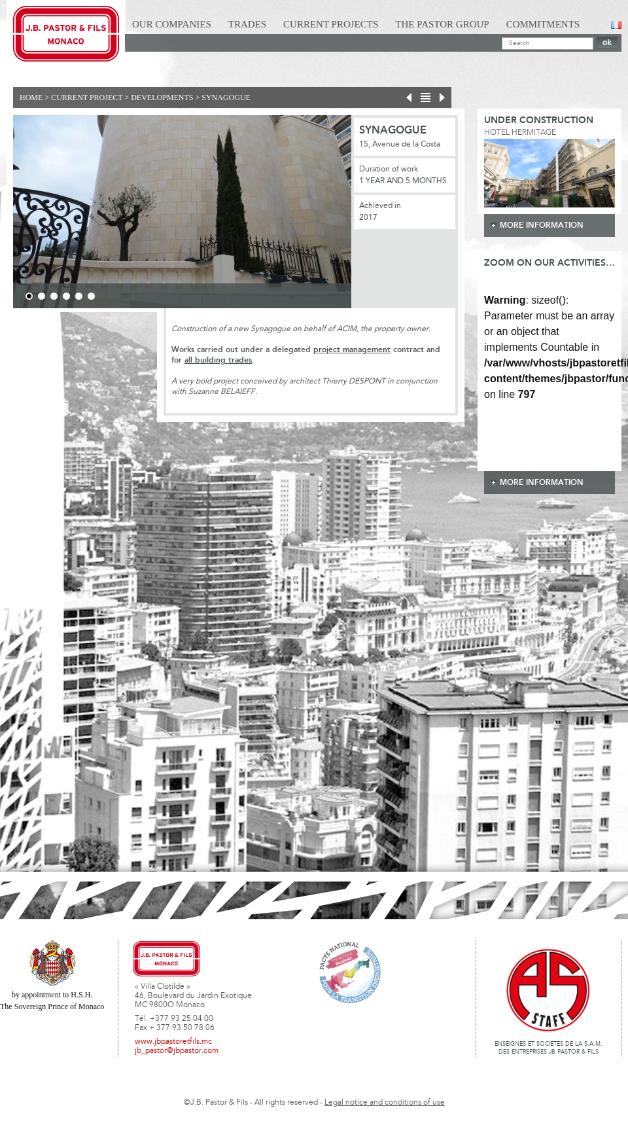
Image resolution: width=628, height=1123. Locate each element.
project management (352, 350)
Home (31, 97)
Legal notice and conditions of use (384, 1102)
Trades (247, 24)
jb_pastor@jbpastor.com (176, 1051)
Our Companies (171, 24)
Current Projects (330, 24)
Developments (162, 97)
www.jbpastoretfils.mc (173, 1041)
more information (542, 225)
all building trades (218, 360)
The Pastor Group (442, 24)
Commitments (543, 24)
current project (86, 97)
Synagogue (226, 97)
